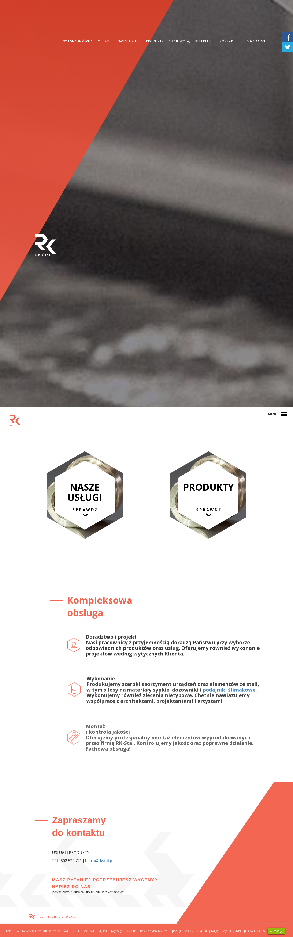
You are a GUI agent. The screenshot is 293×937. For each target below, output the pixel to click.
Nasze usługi (129, 41)
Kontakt (227, 41)
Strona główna (78, 41)
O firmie (105, 41)
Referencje (205, 41)
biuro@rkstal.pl (99, 860)
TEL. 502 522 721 (67, 860)
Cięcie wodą (179, 41)
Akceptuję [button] (276, 931)
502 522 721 (256, 41)
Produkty (155, 41)
